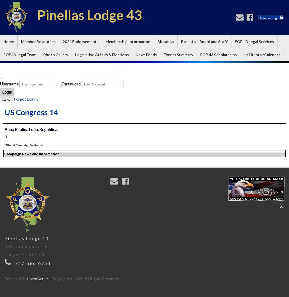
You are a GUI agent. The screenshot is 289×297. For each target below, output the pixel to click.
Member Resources (38, 41)
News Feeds (146, 54)
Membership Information (127, 41)
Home (8, 41)
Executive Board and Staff (204, 41)
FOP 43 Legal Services (254, 41)
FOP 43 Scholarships (218, 54)
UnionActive (38, 278)
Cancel (6, 99)
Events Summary (178, 54)
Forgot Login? (26, 99)
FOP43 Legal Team (19, 54)
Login (7, 92)
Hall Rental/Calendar (262, 54)
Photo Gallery (55, 54)
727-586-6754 (33, 263)
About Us (165, 41)
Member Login (271, 17)
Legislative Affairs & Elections (102, 54)
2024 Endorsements (80, 41)
